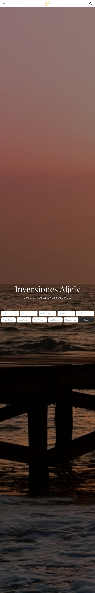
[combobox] (10, 313)
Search (86, 320)
